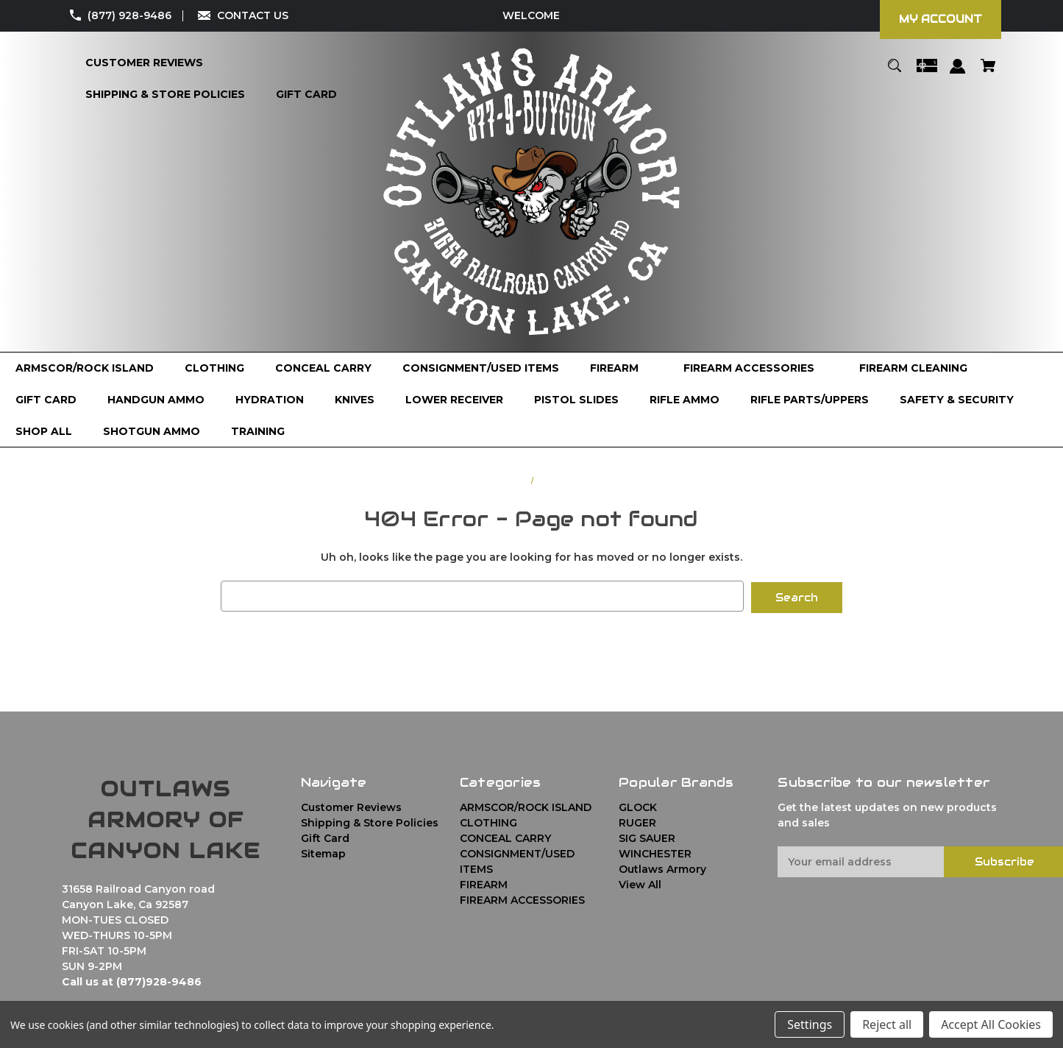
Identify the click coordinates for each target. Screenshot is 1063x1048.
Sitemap (323, 852)
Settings (809, 1024)
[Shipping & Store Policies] (165, 94)
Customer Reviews (351, 805)
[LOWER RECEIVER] (454, 400)
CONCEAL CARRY (505, 836)
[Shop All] (44, 431)
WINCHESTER (655, 852)
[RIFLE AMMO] (684, 400)
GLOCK (638, 805)
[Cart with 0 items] (988, 72)
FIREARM (484, 883)
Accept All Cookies (991, 1024)
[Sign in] (958, 73)
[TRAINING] (258, 431)
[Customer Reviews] (144, 63)
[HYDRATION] (269, 400)
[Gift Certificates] (927, 72)
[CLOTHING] (214, 368)
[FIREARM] (621, 368)
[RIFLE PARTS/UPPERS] (809, 400)
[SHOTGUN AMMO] (152, 431)
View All (640, 883)
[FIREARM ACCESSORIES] (756, 368)
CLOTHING (488, 821)
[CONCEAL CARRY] (323, 368)
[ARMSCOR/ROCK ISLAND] (84, 368)
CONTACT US (252, 15)
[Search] (895, 72)
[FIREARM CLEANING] (913, 368)
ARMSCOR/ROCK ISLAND (525, 805)
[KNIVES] (354, 400)
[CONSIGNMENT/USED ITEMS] (481, 368)
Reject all (886, 1024)
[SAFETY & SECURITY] (956, 400)
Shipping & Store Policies (369, 821)
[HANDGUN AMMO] (156, 400)
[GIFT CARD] (46, 400)
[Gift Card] (306, 94)
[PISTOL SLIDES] (576, 400)
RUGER (637, 821)
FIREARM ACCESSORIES (522, 898)
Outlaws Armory (662, 867)
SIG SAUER (647, 836)
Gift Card (325, 836)
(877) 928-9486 (129, 15)
